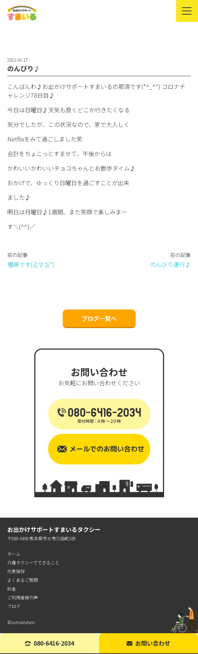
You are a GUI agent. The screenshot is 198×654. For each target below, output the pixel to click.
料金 (11, 588)
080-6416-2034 (49, 643)
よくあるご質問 (22, 580)
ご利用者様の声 (22, 597)
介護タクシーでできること (33, 562)
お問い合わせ (148, 643)
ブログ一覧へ (99, 318)
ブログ (13, 606)
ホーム (13, 553)
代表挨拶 (16, 571)
